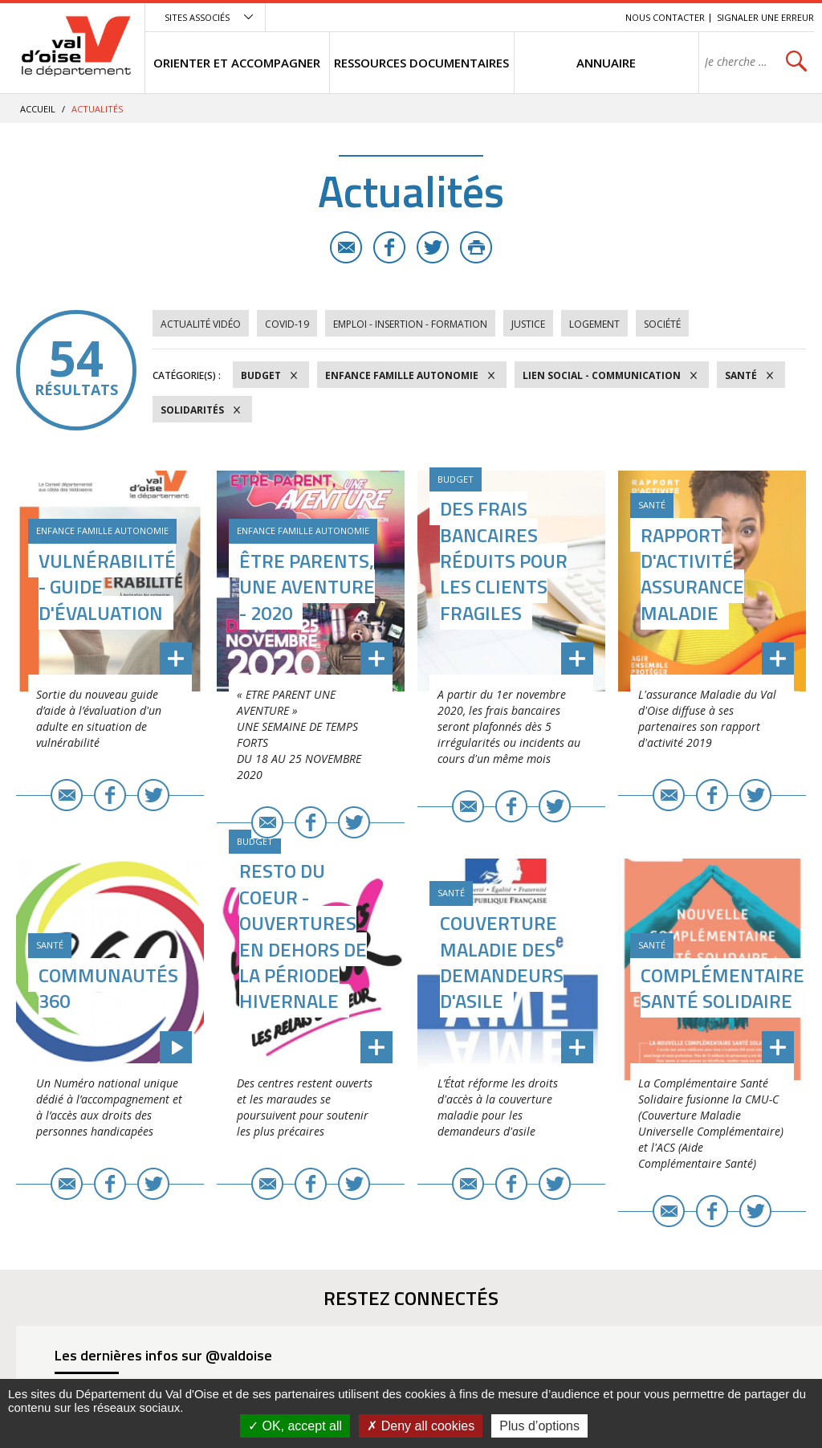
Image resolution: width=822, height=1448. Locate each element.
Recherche (591, 17)
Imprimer (476, 247)
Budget (261, 375)
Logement (594, 324)
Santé (741, 375)
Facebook (389, 247)
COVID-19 (287, 324)
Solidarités (192, 410)
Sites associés (197, 17)
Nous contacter (665, 17)
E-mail (346, 247)
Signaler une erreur (765, 17)
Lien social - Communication (602, 375)
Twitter (433, 247)
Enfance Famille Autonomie (401, 375)
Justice (528, 324)
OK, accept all (295, 1426)
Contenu (537, 17)
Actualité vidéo (201, 324)
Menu (496, 17)
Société (662, 324)
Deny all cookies (420, 1426)
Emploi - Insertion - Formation (410, 324)
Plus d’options (539, 1426)
